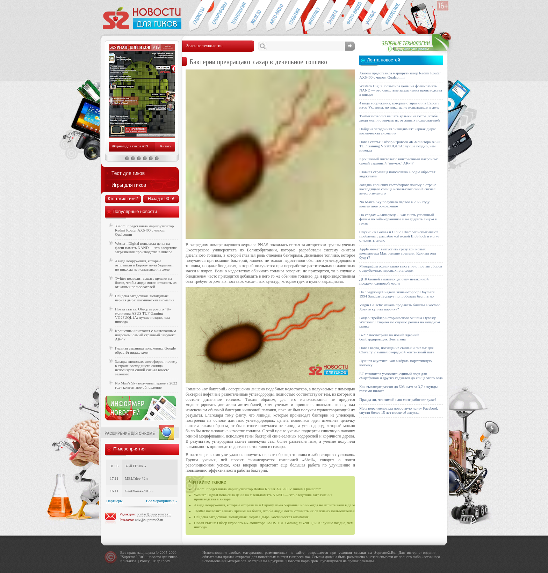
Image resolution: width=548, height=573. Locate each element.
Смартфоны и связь (217, 16)
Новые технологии (236, 16)
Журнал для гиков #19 (130, 146)
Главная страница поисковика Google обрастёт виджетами (145, 350)
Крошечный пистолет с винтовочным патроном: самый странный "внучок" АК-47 (145, 335)
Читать (165, 146)
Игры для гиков (128, 185)
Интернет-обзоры (313, 16)
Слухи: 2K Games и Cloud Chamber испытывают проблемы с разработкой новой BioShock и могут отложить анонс (399, 236)
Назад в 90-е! (161, 198)
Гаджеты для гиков (198, 16)
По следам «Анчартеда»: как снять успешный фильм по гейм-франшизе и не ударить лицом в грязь (398, 219)
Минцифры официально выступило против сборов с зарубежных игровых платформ (400, 268)
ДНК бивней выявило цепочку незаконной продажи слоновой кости (394, 281)
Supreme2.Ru (132, 556)
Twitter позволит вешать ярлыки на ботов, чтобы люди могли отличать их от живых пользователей (274, 511)
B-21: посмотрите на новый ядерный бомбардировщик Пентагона (389, 337)
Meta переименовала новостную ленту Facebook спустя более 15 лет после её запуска (398, 410)
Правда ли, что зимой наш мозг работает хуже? (397, 399)
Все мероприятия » (161, 501)
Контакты (128, 561)
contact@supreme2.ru (154, 514)
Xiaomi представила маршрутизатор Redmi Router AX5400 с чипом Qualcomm (258, 489)
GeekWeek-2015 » (139, 491)
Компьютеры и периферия (256, 16)
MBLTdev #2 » (136, 478)
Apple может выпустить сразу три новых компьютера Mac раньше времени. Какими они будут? (397, 253)
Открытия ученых (371, 16)
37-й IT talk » (135, 466)
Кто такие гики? (123, 198)
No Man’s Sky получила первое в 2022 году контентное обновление (146, 385)
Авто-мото (275, 16)
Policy (145, 561)
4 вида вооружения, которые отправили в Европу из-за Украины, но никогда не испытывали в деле (274, 505)
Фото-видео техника (352, 16)
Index (165, 561)
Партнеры (114, 501)
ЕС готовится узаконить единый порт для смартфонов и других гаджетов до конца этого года (401, 376)
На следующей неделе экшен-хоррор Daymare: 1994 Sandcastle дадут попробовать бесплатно (397, 294)
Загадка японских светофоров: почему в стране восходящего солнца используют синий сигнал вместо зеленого (146, 367)
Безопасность (332, 16)
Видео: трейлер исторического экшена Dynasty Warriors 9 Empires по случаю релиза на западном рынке (399, 322)
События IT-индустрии (294, 16)
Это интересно (394, 16)
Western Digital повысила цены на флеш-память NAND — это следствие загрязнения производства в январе (146, 247)
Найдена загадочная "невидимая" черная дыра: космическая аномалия (251, 517)
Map (156, 561)
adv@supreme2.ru (149, 519)
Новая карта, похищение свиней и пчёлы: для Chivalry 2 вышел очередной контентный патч (396, 350)
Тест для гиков (128, 173)
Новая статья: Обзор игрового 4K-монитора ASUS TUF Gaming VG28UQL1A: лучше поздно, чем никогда (143, 315)
